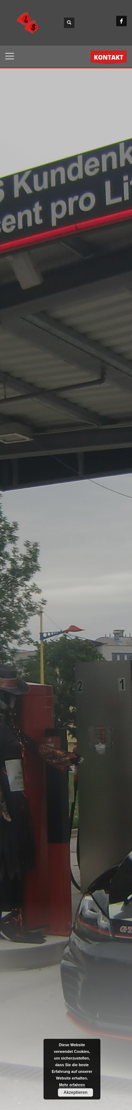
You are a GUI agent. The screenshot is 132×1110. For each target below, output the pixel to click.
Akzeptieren (75, 1092)
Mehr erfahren (72, 1085)
